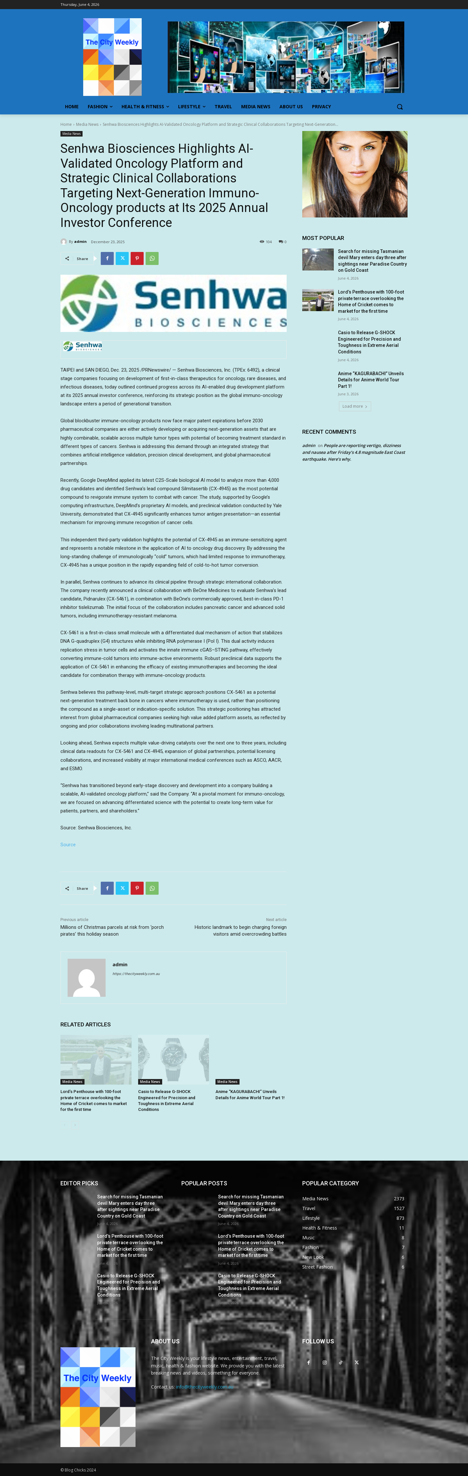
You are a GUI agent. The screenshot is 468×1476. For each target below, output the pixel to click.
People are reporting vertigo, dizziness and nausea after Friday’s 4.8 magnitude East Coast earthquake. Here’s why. (353, 452)
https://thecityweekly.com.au (136, 974)
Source (68, 845)
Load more (355, 406)
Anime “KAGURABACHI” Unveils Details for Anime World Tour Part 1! (371, 380)
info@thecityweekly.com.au (204, 1387)
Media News (87, 124)
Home (66, 124)
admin (80, 241)
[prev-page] (64, 1125)
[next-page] (75, 1125)
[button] (400, 106)
